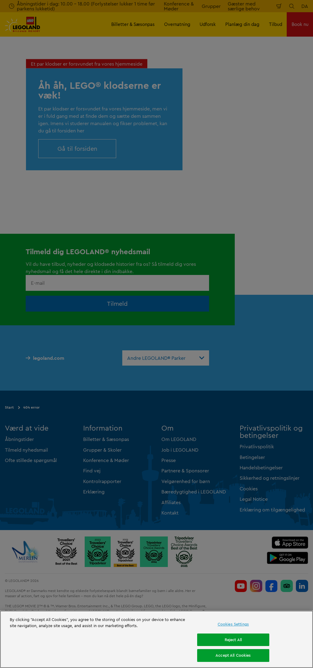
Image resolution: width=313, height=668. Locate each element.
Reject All (233, 639)
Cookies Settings (233, 624)
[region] (156, 639)
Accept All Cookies (233, 655)
